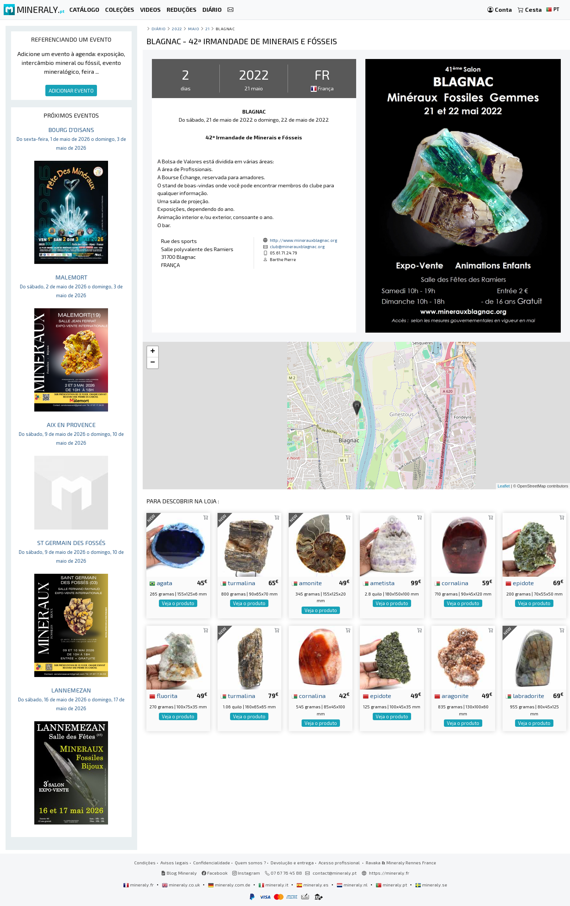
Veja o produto (178, 603)
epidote (519, 582)
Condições (145, 862)
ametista (379, 582)
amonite (307, 582)
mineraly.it (273, 884)
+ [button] (152, 351)
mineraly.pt (392, 884)
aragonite (451, 695)
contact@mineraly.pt (335, 872)
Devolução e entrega (292, 862)
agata (160, 582)
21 (207, 28)
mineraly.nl (353, 884)
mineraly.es (313, 884)
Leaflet (504, 486)
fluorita (163, 695)
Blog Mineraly (179, 872)
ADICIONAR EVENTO (71, 90)
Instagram (246, 872)
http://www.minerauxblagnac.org (303, 240)
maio (193, 28)
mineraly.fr (139, 884)
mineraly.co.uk (181, 884)
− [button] (152, 362)
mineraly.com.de (229, 884)
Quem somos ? (250, 862)
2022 (177, 28)
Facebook (214, 872)
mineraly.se (431, 884)
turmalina (237, 582)
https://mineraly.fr (389, 872)
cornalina (451, 582)
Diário (159, 28)
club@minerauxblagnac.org (297, 246)
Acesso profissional (340, 862)
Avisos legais (174, 862)
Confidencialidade (211, 862)
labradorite (524, 695)
